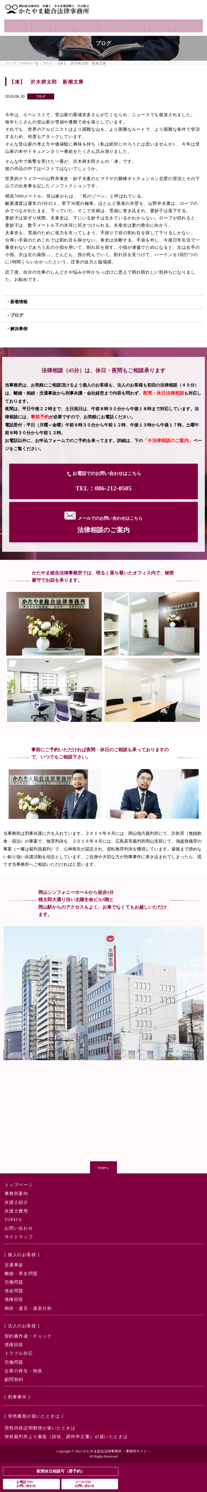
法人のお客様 (123, 20)
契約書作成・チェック (28, 1336)
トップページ (15, 20)
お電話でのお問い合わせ (26, 1484)
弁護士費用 (185, 20)
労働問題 (14, 1282)
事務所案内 (39, 20)
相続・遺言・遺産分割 (28, 1308)
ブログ (48, 63)
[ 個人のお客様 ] (22, 1254)
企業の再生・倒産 (24, 1371)
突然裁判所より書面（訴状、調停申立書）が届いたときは (66, 1436)
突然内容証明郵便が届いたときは (40, 1428)
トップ (11, 63)
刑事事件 (158, 20)
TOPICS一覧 (29, 63)
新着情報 (18, 301)
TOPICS (13, 1219)
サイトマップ (19, 1237)
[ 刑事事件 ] (17, 1397)
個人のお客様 (89, 20)
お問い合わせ (19, 1228)
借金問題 (14, 1290)
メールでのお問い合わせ (84, 1484)
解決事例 (18, 328)
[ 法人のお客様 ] (22, 1326)
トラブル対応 (19, 1353)
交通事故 (14, 1265)
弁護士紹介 (64, 20)
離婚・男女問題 (21, 1273)
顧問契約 (14, 1379)
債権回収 (14, 1299)
